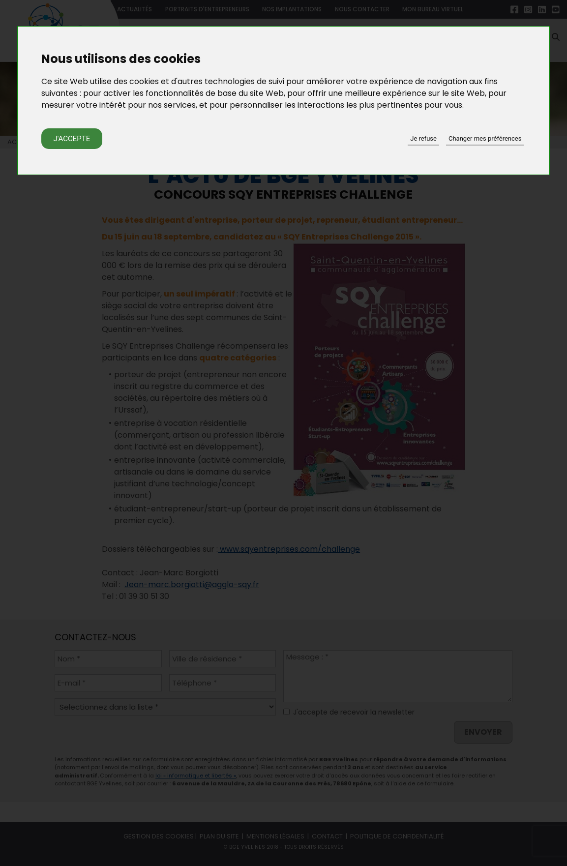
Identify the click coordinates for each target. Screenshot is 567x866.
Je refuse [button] (423, 138)
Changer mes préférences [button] (484, 138)
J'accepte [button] (72, 138)
